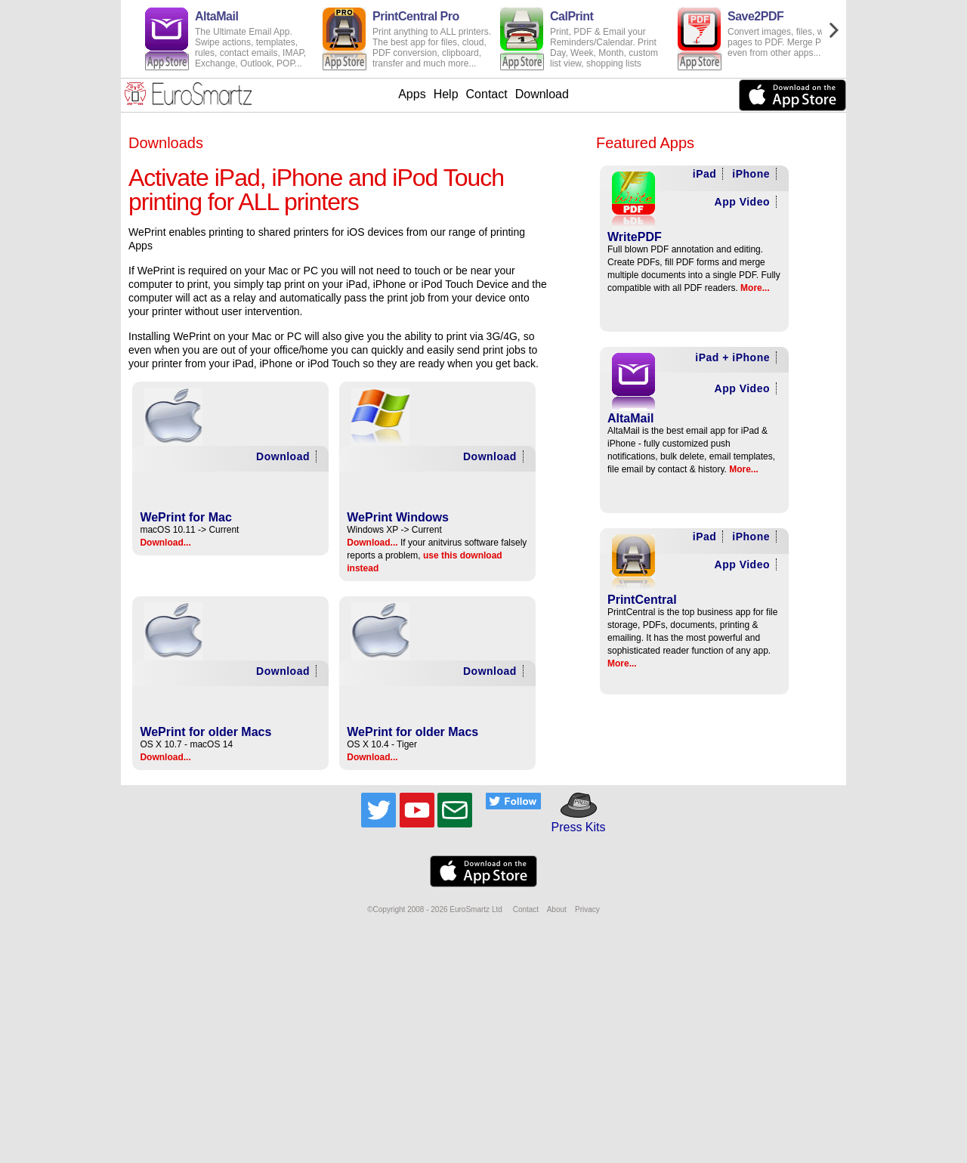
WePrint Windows (398, 517)
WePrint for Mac (186, 517)
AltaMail (630, 418)
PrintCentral (642, 599)
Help (446, 94)
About (557, 909)
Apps (411, 94)
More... (755, 288)
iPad (705, 174)
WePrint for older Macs (205, 731)
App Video (742, 202)
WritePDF (634, 236)
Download (542, 94)
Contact (487, 94)
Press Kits (573, 820)
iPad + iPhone (732, 357)
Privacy (587, 909)
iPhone (751, 174)
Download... (165, 542)
